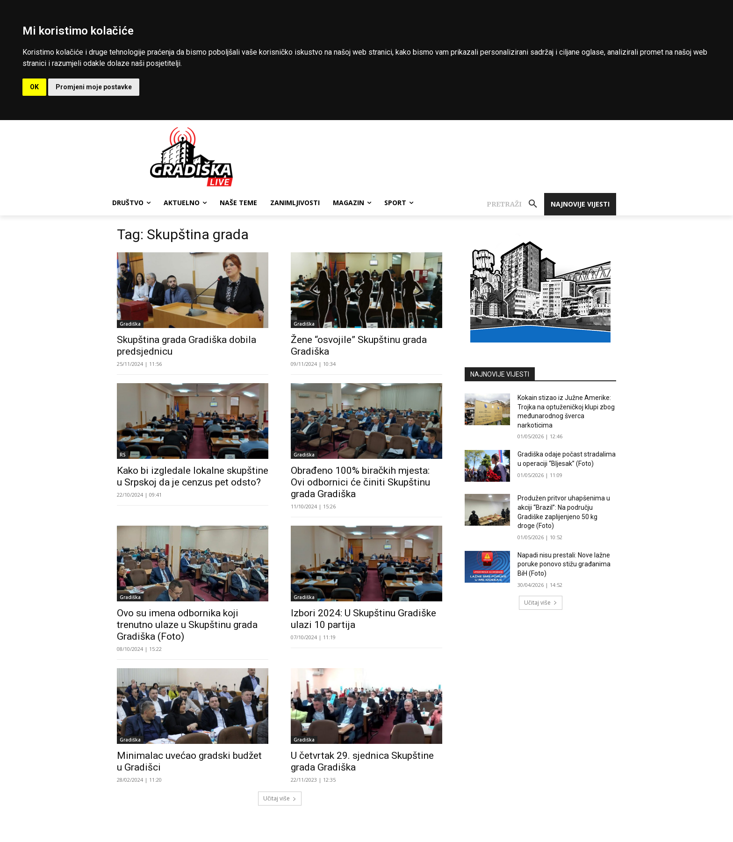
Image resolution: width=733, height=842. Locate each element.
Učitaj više (279, 798)
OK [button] (34, 87)
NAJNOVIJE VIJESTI (499, 374)
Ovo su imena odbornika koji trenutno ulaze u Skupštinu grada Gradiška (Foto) (187, 624)
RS (123, 454)
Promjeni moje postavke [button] (94, 87)
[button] (515, 204)
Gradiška (130, 324)
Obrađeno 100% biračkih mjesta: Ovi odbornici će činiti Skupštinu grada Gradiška (360, 482)
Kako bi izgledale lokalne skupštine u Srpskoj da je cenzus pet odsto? (192, 476)
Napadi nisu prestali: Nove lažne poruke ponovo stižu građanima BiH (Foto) (564, 564)
